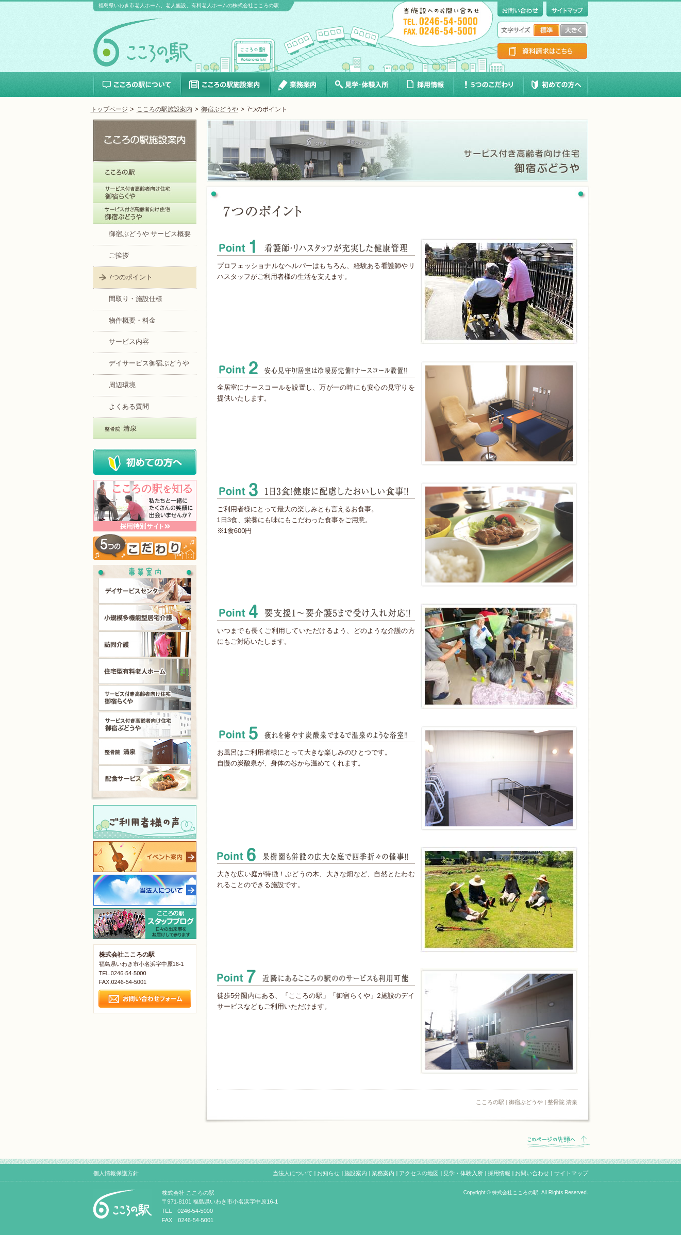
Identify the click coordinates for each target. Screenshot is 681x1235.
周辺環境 (122, 385)
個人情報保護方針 (116, 1173)
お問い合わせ (532, 1173)
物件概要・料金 (132, 320)
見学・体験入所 (463, 1173)
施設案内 (355, 1173)
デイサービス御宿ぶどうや (149, 363)
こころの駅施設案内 (164, 109)
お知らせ (328, 1173)
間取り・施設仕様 (135, 299)
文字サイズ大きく (573, 30)
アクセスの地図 (419, 1173)
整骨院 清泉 (562, 1102)
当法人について (292, 1173)
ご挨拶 (119, 255)
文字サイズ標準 (546, 30)
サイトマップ (571, 1173)
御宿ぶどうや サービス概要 (150, 234)
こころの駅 (490, 1102)
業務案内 (383, 1173)
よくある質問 (129, 406)
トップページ (109, 109)
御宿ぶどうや (219, 109)
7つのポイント (131, 277)
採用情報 (499, 1173)
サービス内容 (129, 341)
